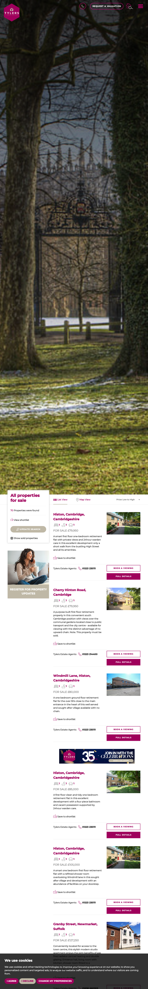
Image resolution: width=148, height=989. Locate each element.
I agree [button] (11, 981)
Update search (28, 529)
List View (60, 500)
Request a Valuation (107, 6)
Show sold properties (24, 538)
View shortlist (19, 520)
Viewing (123, 568)
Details (123, 576)
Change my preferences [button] (55, 981)
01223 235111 (89, 568)
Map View (83, 499)
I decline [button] (27, 981)
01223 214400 (89, 654)
